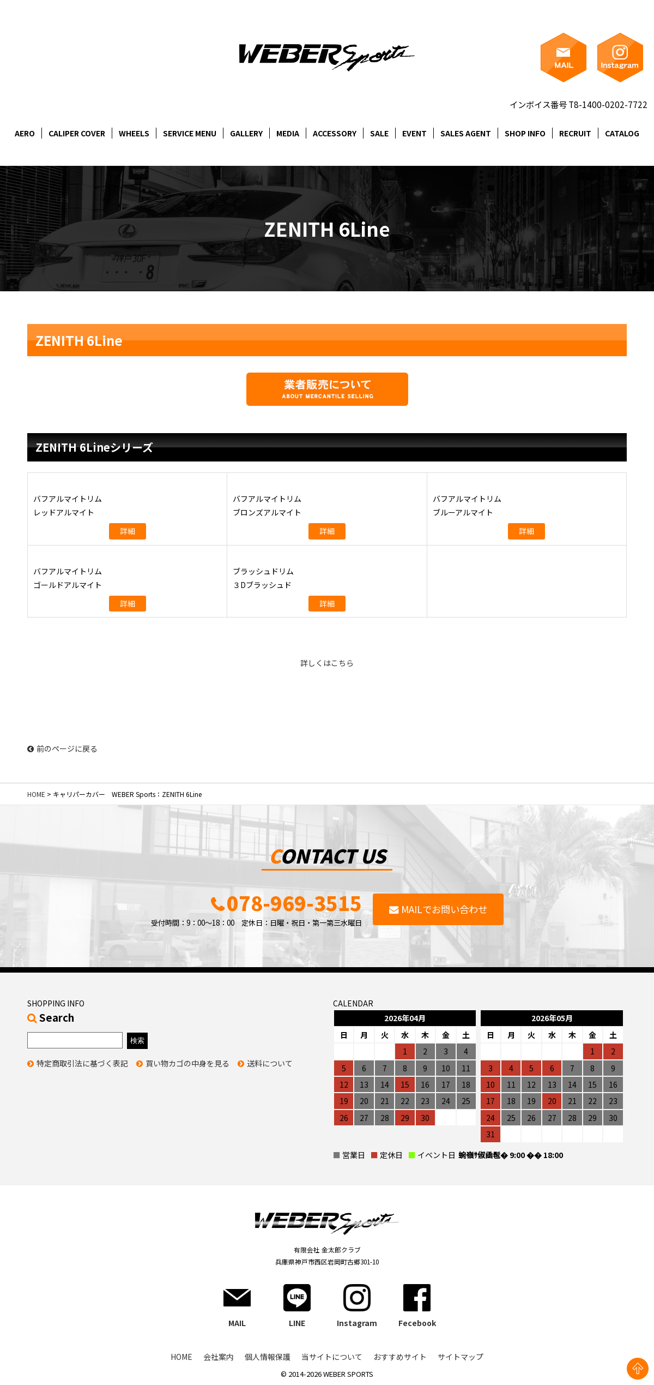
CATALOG (622, 133)
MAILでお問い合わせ (444, 909)
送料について (270, 1063)
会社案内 (218, 1356)
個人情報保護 (267, 1356)
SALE (379, 133)
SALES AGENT (465, 133)
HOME (36, 794)
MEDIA (287, 133)
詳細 (127, 530)
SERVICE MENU (189, 133)
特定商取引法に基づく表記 (82, 1063)
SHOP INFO (525, 133)
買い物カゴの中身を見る (187, 1063)
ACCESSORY (334, 133)
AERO (25, 133)
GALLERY (246, 133)
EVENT (414, 133)
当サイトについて (331, 1356)
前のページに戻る (62, 748)
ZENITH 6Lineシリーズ (94, 447)
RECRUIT (575, 133)
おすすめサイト (400, 1356)
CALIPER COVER (77, 133)
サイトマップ (460, 1356)
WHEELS (134, 133)
